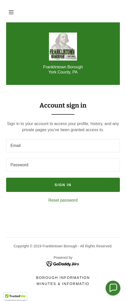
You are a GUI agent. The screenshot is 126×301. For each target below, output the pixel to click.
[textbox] (63, 145)
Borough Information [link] (63, 278)
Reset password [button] (63, 200)
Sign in (63, 185)
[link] (63, 47)
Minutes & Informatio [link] (62, 284)
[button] (11, 12)
